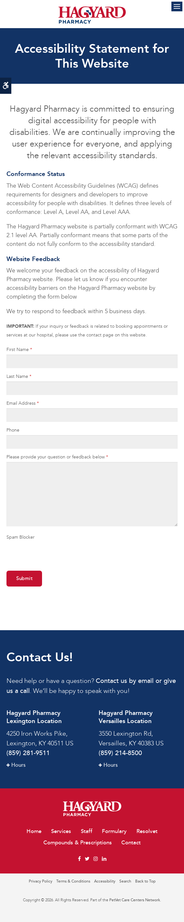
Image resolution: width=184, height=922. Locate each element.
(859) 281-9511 (28, 753)
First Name (19, 349)
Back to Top (145, 881)
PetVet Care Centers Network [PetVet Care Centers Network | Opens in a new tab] (134, 900)
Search (125, 881)
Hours (18, 765)
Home (34, 831)
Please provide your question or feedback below (57, 457)
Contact (131, 842)
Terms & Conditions (73, 881)
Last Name (18, 376)
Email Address (22, 403)
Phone (12, 430)
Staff (86, 831)
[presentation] (44, 552)
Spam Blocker (20, 537)
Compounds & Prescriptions (77, 842)
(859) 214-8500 (120, 753)
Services (61, 831)
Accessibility (104, 881)
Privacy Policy (40, 881)
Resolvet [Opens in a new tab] (146, 831)
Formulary (114, 831)
